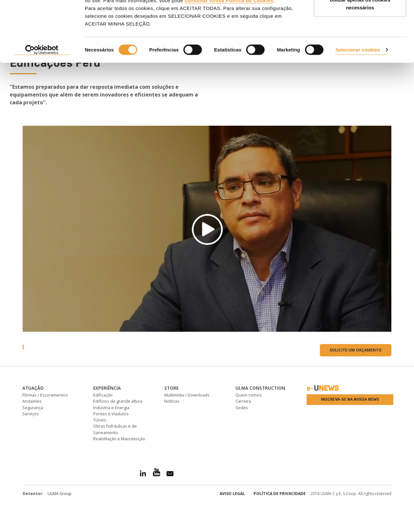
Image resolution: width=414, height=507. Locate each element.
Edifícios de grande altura (117, 401)
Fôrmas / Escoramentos (45, 395)
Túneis (99, 420)
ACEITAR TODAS (360, 17)
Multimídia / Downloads (187, 395)
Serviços (30, 414)
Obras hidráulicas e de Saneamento (115, 429)
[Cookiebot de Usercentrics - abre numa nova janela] (42, 89)
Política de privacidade (280, 493)
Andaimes (32, 401)
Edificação (103, 395)
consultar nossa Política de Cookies (229, 39)
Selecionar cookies (357, 88)
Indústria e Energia (111, 407)
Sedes (241, 407)
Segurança (32, 407)
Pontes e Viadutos (111, 414)
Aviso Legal (232, 493)
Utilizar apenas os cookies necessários (360, 42)
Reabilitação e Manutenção (119, 439)
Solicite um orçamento (356, 350)
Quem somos (248, 395)
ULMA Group (59, 493)
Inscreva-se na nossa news (350, 399)
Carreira (243, 401)
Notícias (172, 401)
